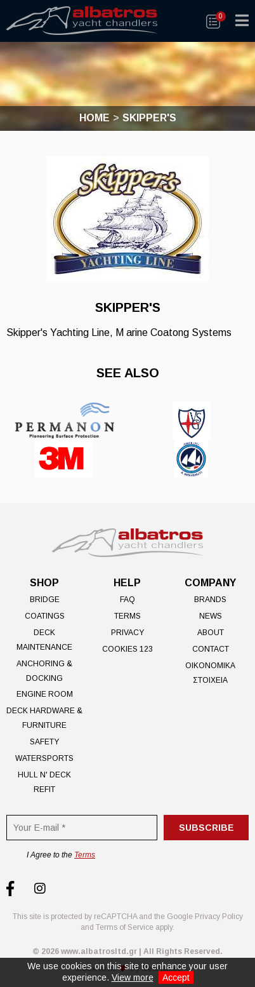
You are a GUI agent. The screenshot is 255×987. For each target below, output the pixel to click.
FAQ (127, 599)
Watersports (44, 758)
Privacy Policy (219, 916)
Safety (44, 741)
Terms (127, 616)
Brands (210, 599)
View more (133, 977)
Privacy (127, 632)
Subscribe (206, 827)
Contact (210, 649)
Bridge (45, 599)
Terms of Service (125, 927)
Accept (176, 977)
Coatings (45, 616)
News (210, 616)
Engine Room (44, 694)
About (210, 632)
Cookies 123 (127, 649)
